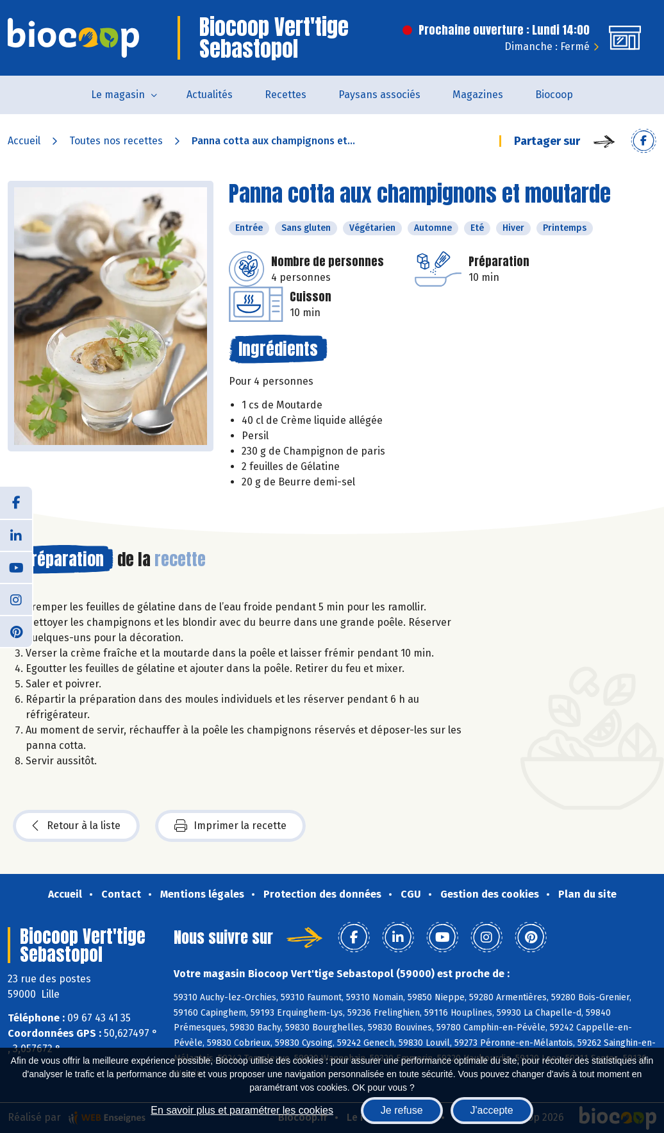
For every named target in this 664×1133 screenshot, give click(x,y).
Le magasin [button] (118, 94)
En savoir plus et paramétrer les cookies (242, 1110)
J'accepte (491, 1110)
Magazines (477, 94)
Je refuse (402, 1110)
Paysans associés (379, 94)
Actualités (210, 94)
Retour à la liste (76, 825)
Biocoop (554, 94)
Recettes (285, 94)
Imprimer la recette (230, 825)
